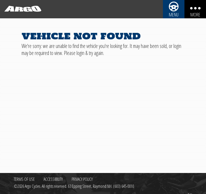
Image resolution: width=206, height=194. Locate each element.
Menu (174, 14)
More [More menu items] (195, 14)
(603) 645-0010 (123, 186)
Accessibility (53, 179)
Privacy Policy (82, 179)
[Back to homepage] (21, 9)
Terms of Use (24, 179)
